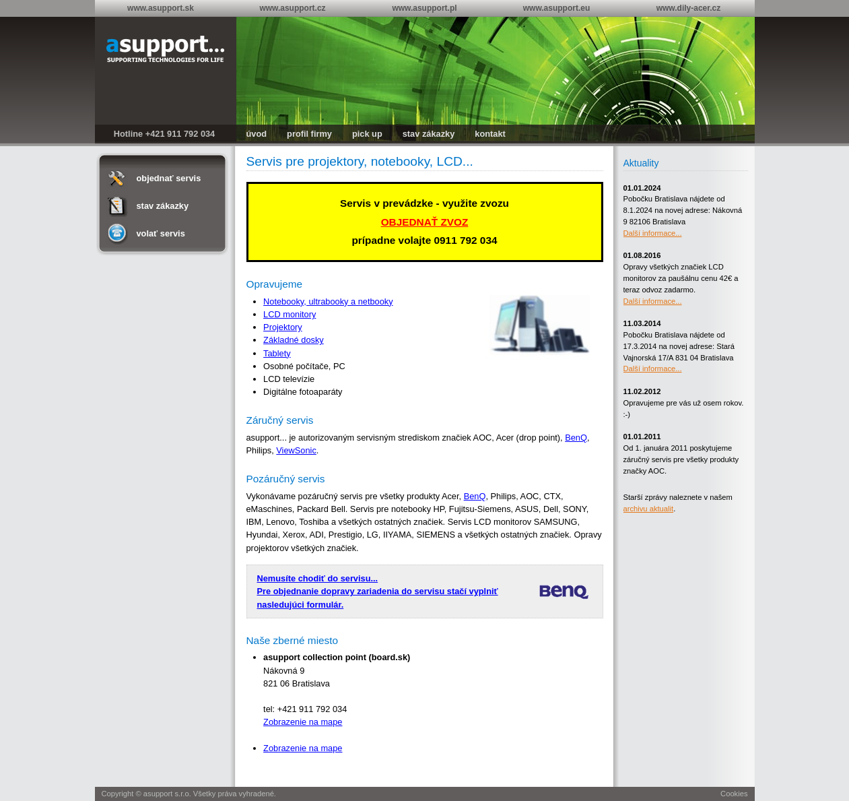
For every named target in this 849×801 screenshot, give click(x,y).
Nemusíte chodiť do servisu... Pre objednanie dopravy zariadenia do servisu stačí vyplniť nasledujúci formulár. (377, 591)
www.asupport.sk (160, 8)
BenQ (576, 437)
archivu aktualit (648, 509)
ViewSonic (296, 450)
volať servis (161, 233)
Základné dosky (293, 340)
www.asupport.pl (424, 8)
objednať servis (169, 178)
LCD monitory (289, 314)
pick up (367, 134)
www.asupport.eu (556, 8)
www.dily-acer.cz (688, 8)
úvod (256, 134)
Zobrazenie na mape (302, 722)
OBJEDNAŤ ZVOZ (425, 222)
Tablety (277, 353)
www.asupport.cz (292, 8)
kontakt (490, 134)
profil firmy (309, 134)
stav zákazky (429, 134)
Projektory (282, 327)
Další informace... (652, 233)
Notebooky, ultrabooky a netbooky (328, 301)
